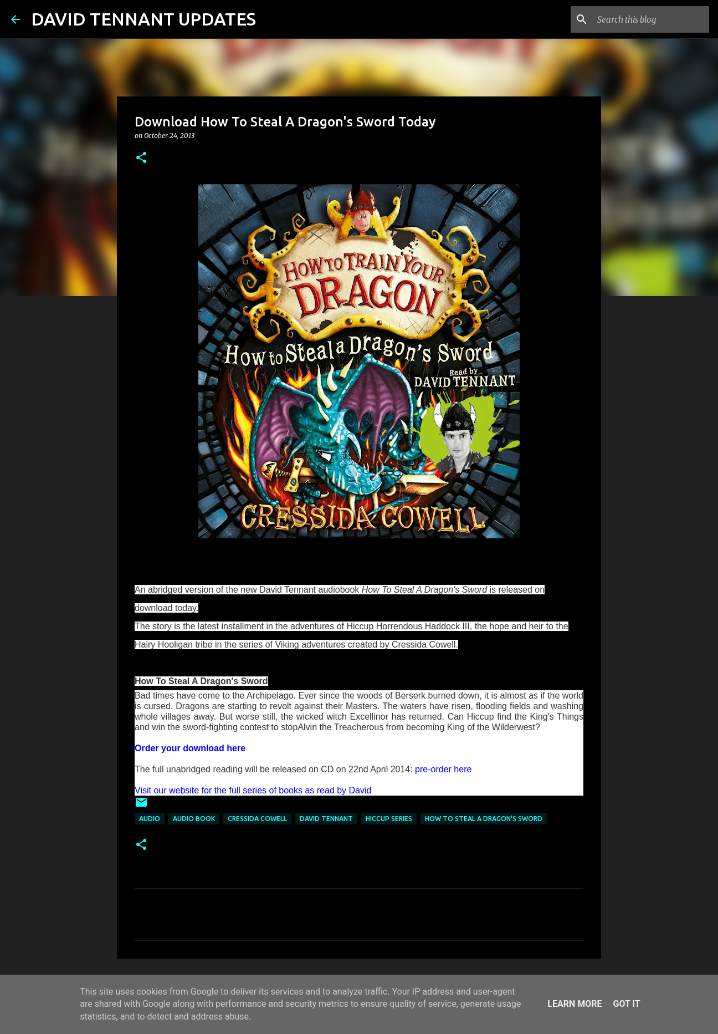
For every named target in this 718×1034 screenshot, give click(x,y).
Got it (626, 1004)
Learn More (574, 1004)
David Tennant (326, 818)
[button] (141, 158)
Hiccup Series (389, 818)
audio (149, 818)
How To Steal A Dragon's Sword (483, 818)
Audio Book (194, 818)
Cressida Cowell (257, 818)
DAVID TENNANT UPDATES (143, 19)
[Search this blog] (651, 19)
